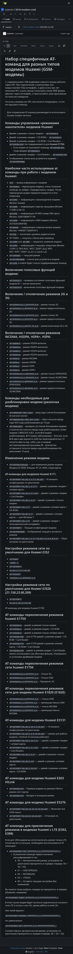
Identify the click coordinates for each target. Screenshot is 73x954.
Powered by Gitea (17, 948)
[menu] (29, 952)
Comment (19, 33)
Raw (15, 46)
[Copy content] (64, 46)
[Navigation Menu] (69, 3)
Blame (34, 46)
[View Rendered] (8, 46)
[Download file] (59, 46)
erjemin (9, 9)
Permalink (24, 46)
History (42, 46)
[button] (19, 27)
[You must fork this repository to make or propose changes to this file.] (10, 51)
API (46, 951)
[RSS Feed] (4, 14)
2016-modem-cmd (25, 9)
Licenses (39, 951)
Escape (51, 46)
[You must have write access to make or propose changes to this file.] (15, 51)
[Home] (5, 3)
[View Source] (4, 46)
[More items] (70, 19)
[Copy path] (52, 27)
